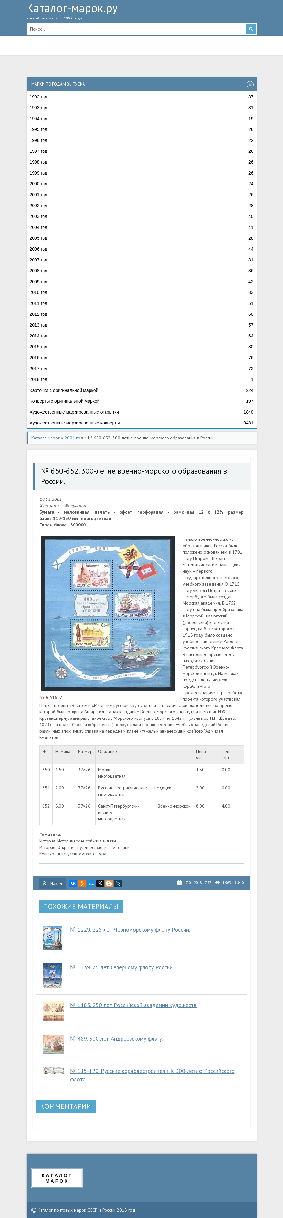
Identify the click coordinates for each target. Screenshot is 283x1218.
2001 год (142, 194)
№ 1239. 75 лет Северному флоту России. (122, 967)
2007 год (142, 259)
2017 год (142, 368)
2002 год (142, 205)
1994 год (142, 118)
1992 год (142, 96)
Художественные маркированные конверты (142, 422)
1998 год (142, 162)
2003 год (142, 216)
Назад (52, 883)
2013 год (142, 325)
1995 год (142, 129)
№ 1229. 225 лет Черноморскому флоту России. (130, 929)
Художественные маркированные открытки (142, 412)
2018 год (142, 379)
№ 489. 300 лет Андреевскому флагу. (116, 1038)
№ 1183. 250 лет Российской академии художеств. (133, 1005)
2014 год (142, 335)
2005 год (142, 238)
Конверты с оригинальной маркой (142, 401)
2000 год (142, 183)
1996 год (142, 140)
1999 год (142, 172)
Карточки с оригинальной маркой (142, 390)
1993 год (142, 107)
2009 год (142, 281)
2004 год (142, 227)
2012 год (142, 314)
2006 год (142, 249)
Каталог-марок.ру (142, 13)
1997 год (142, 151)
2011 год (142, 303)
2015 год (142, 346)
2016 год (142, 357)
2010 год (142, 292)
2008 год (142, 270)
